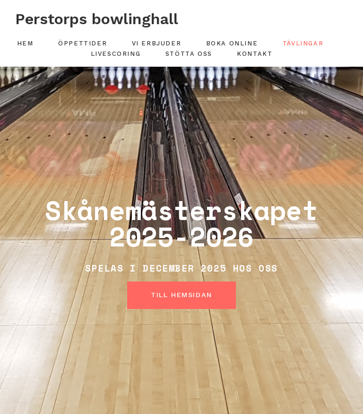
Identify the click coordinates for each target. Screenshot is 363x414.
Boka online (232, 43)
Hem (25, 43)
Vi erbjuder (157, 43)
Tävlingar (303, 43)
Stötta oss (188, 53)
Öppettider (82, 43)
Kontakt (254, 53)
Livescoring (116, 53)
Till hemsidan (181, 295)
